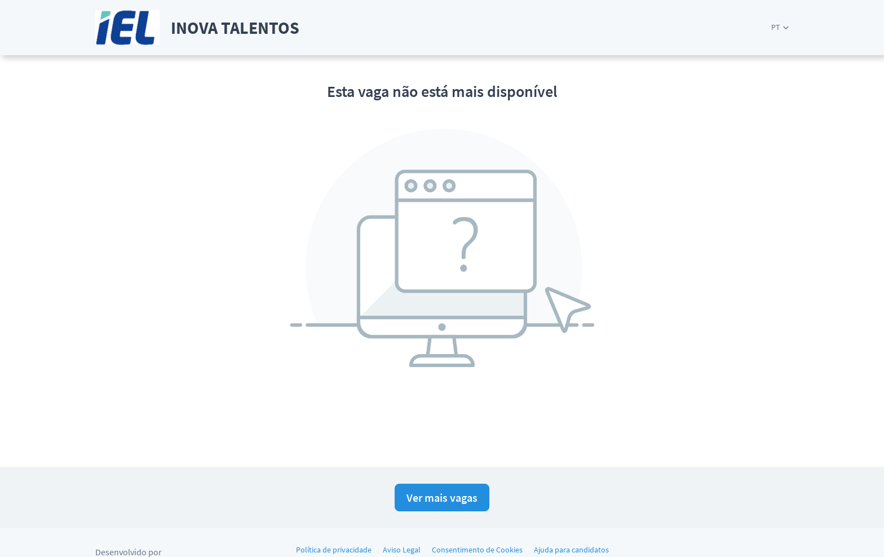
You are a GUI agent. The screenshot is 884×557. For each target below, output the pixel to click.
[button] (780, 27)
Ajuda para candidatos (571, 549)
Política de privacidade (334, 549)
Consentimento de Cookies (477, 549)
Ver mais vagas (442, 497)
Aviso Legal (402, 549)
